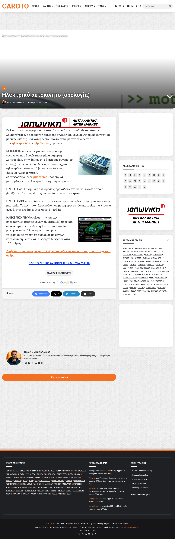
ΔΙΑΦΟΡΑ (89, 6)
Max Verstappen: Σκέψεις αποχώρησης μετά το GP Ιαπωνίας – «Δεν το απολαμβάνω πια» (108, 481)
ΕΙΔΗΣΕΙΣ (47, 6)
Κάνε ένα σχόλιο (59, 377)
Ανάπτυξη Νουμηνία (88, 530)
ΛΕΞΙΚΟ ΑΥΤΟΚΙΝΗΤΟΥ (26, 36)
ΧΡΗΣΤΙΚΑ (76, 6)
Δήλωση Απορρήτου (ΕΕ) (99, 524)
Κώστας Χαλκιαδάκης (141, 488)
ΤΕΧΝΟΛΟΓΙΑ (62, 6)
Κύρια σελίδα (8, 36)
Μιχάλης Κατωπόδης (141, 483)
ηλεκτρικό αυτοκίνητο (59, 273)
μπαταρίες (40, 177)
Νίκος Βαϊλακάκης (140, 479)
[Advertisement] (59, 322)
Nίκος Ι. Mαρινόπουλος (15, 103)
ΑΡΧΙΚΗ (35, 6)
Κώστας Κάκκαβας (140, 475)
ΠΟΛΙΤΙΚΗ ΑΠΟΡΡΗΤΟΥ (78, 524)
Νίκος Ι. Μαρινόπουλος (142, 471)
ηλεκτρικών (20, 143)
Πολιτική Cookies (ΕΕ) (120, 524)
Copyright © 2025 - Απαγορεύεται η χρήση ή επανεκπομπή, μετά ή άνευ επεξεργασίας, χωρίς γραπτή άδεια (77, 527)
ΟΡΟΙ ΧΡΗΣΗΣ (62, 524)
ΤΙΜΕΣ (101, 6)
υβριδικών (41, 143)
